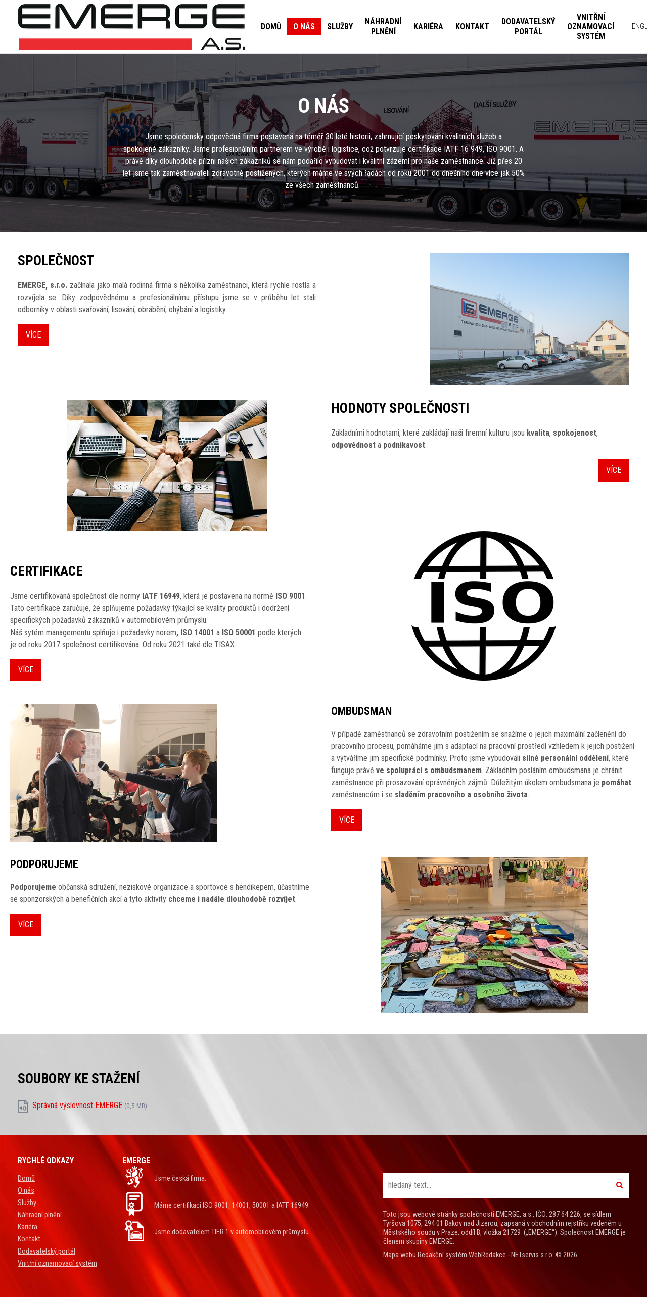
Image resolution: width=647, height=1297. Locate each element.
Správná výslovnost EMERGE (89, 1105)
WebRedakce (487, 1255)
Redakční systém (442, 1255)
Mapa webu (399, 1255)
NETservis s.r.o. (532, 1255)
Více (33, 335)
